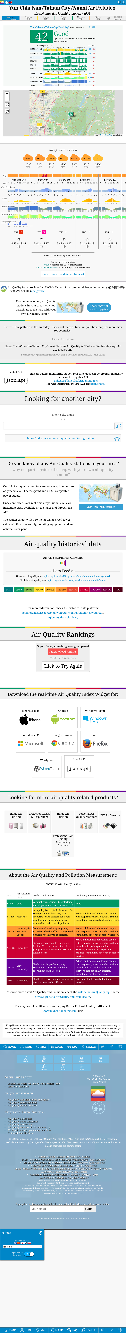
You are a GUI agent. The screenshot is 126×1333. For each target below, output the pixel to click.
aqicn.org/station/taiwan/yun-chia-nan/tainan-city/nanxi (77, 620)
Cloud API (79, 847)
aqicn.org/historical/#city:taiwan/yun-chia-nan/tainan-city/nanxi (77, 616)
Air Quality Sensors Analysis (22, 1267)
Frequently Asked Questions (25, 1274)
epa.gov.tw (37, 291)
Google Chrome (63, 822)
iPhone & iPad (31, 798)
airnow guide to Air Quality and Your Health (62, 1159)
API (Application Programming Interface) (29, 1292)
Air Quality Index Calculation (23, 1283)
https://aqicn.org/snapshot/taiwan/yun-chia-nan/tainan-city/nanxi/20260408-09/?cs (63, 354)
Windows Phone (95, 798)
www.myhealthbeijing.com (60, 1173)
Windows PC (31, 822)
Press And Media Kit (18, 1248)
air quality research (19, 1255)
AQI (49, 27)
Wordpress (47, 847)
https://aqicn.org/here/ (63, 339)
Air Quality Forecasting (20, 1286)
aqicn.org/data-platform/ (63, 658)
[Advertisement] (63, 470)
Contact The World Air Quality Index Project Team (34, 1245)
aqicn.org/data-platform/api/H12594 (76, 380)
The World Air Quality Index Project (98, 1242)
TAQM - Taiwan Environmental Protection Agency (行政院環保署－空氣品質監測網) (64, 1321)
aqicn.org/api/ (98, 383)
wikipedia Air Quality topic (95, 1154)
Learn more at (99, 307)
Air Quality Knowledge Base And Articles (29, 1261)
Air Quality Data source (20, 1280)
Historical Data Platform (20, 1295)
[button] (39, 126)
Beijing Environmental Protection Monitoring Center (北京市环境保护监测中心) (63, 1324)
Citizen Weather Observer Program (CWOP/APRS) (64, 1318)
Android (63, 798)
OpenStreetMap (106, 135)
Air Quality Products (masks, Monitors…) (29, 1289)
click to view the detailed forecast (63, 274)
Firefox (95, 822)
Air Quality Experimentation (22, 1264)
